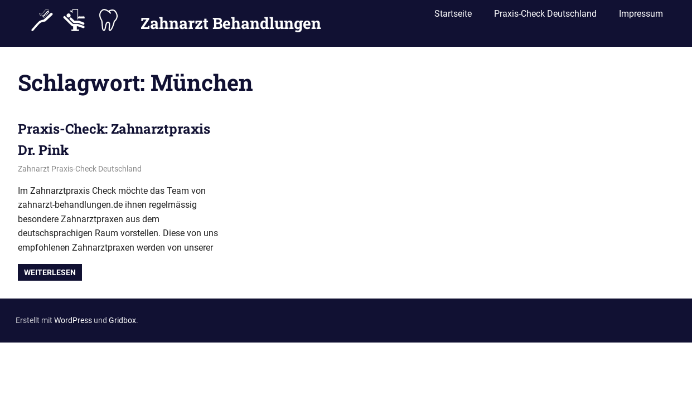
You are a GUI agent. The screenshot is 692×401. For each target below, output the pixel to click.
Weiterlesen (50, 272)
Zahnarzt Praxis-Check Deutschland (80, 168)
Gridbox (122, 320)
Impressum (641, 18)
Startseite (453, 18)
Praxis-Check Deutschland (545, 18)
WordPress (73, 320)
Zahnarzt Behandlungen (231, 18)
